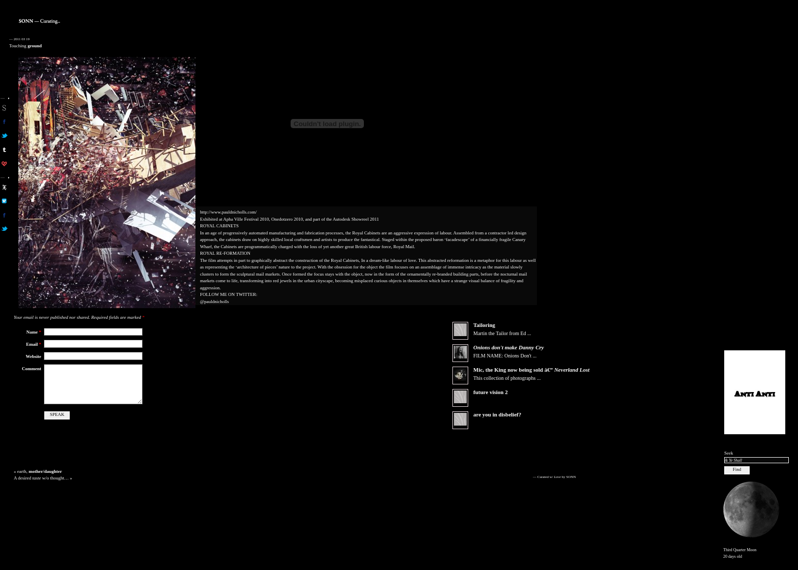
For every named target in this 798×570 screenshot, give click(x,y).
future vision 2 (490, 392)
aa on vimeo (4, 200)
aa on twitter (4, 228)
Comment (31, 368)
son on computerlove (4, 163)
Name (33, 332)
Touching (25, 45)
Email (33, 344)
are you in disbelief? (497, 414)
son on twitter (4, 135)
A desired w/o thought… (41, 478)
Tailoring (484, 325)
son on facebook (4, 121)
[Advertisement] (754, 188)
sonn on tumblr (4, 149)
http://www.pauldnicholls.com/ (228, 212)
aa (4, 187)
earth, (39, 471)
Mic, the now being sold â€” (531, 370)
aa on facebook (4, 215)
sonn (4, 107)
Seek (728, 453)
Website (34, 356)
